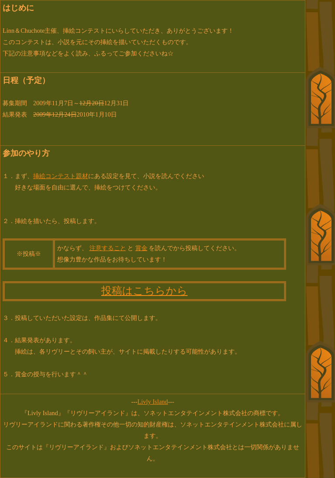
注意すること (107, 247)
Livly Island (152, 401)
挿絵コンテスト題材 (60, 175)
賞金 (141, 247)
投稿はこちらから (144, 290)
